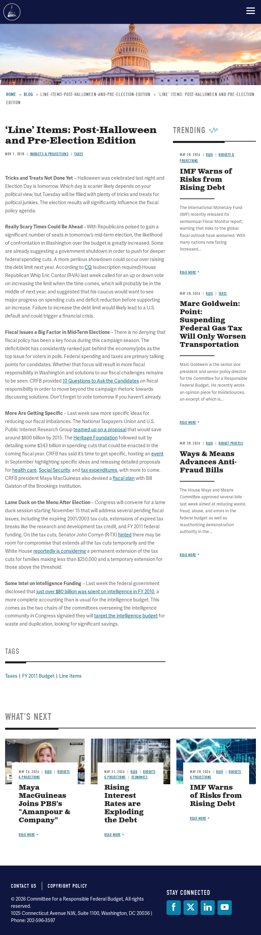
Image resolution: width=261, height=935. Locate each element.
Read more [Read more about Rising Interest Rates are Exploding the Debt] (112, 835)
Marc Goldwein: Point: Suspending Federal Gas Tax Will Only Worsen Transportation (213, 325)
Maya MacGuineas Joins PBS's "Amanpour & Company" (44, 804)
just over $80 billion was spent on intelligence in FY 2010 (95, 592)
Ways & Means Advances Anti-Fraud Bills (208, 462)
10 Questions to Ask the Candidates (101, 381)
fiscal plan (124, 478)
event (157, 454)
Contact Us (23, 886)
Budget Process (231, 443)
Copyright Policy (67, 886)
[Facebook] (174, 907)
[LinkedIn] (208, 907)
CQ (88, 267)
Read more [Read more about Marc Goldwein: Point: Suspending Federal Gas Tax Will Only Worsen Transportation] (188, 422)
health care (24, 470)
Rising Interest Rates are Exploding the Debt (124, 804)
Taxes (11, 676)
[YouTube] (225, 907)
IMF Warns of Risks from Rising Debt (216, 796)
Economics (140, 777)
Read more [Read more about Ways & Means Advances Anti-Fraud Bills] (188, 555)
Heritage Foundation (95, 438)
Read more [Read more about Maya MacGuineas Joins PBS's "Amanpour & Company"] (27, 835)
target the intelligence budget (126, 616)
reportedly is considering (59, 551)
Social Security (54, 470)
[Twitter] (191, 907)
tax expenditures (99, 470)
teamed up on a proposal (99, 430)
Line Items (70, 676)
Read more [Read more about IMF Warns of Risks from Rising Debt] (188, 272)
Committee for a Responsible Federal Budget (11, 11)
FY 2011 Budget (38, 676)
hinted (125, 535)
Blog (209, 293)
